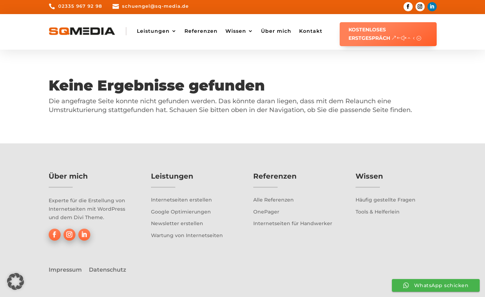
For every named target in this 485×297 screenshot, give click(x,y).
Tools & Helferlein (378, 212)
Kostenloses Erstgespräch (369, 33)
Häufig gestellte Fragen (386, 200)
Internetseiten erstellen (181, 200)
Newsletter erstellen (177, 223)
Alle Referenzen (273, 200)
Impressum (65, 269)
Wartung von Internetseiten (187, 235)
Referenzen (201, 31)
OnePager (266, 212)
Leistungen (153, 31)
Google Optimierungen (181, 212)
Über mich (276, 31)
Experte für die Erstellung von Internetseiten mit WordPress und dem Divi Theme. (87, 209)
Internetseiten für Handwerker (292, 223)
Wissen (235, 31)
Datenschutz (107, 269)
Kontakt (310, 31)
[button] (15, 281)
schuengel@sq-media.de (155, 6)
